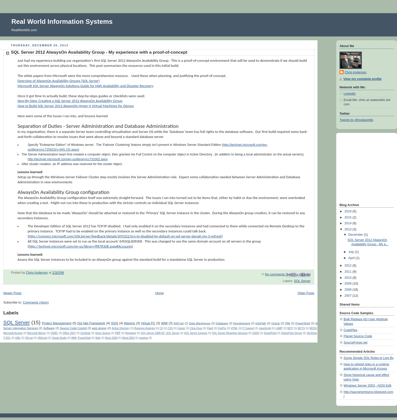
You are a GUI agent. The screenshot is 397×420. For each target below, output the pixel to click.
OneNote (85, 333)
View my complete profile (362, 79)
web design (99, 328)
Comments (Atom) (36, 302)
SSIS (114, 323)
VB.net (29, 337)
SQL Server (302, 281)
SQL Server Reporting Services (230, 333)
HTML (234, 328)
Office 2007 (69, 333)
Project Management (57, 323)
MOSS (313, 328)
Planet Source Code (358, 336)
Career (181, 328)
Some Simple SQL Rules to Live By (369, 358)
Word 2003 (128, 337)
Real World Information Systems (62, 21)
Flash (210, 328)
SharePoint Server (291, 333)
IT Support (248, 328)
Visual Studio (59, 337)
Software (49, 328)
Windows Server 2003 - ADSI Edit (367, 385)
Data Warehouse (199, 323)
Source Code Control (73, 328)
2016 (349, 211)
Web (98, 337)
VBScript (42, 337)
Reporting (130, 333)
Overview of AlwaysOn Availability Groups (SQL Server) (58, 80)
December (356, 234)
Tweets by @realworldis (356, 120)
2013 (349, 229)
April (352, 258)
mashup (143, 337)
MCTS (301, 328)
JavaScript (265, 328)
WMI (164, 323)
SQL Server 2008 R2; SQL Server (160, 333)
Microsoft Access (13, 333)
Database (222, 323)
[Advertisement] (355, 167)
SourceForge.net (355, 342)
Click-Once (196, 328)
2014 (349, 223)
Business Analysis (144, 328)
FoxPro (222, 328)
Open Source (102, 333)
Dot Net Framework (91, 323)
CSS (170, 328)
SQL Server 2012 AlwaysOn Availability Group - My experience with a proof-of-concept (99, 52)
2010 (349, 277)
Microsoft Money (36, 333)
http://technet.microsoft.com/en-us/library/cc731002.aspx (68, 159)
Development (241, 323)
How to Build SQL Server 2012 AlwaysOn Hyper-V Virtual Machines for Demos (75, 106)
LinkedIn (350, 93)
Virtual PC (148, 323)
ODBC (54, 333)
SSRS (255, 333)
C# (161, 328)
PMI (287, 323)
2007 (349, 295)
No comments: (276, 274)
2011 (349, 271)
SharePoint (270, 333)
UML (18, 337)
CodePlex (351, 330)
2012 (349, 265)
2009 (349, 283)
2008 (349, 289)
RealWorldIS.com (24, 30)
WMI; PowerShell (81, 337)
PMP (118, 333)
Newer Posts (12, 293)
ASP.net (178, 323)
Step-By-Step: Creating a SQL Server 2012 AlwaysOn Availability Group (69, 100)
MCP (290, 328)
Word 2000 (111, 337)
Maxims (129, 323)
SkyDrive (312, 333)
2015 (349, 217)
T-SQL (7, 337)
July (351, 252)
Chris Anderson (355, 72)
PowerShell (302, 323)
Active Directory (121, 328)
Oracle (275, 323)
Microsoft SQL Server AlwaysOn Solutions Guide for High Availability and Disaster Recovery (85, 86)
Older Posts (306, 293)
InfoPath (260, 323)
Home (159, 293)
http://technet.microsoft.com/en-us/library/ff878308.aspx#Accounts (80, 246)
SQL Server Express (195, 333)
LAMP (279, 328)
